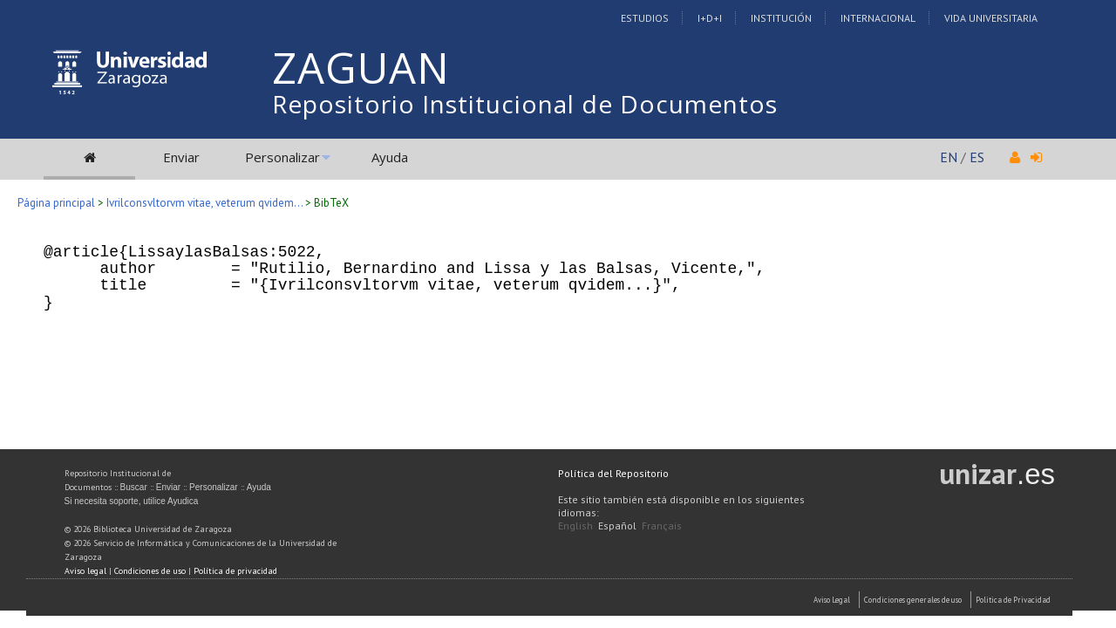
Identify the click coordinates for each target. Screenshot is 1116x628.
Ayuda (389, 157)
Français (662, 525)
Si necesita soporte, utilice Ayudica (132, 501)
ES (977, 157)
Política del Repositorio (613, 473)
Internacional (877, 17)
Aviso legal (85, 571)
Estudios (645, 17)
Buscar (133, 487)
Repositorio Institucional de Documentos (525, 103)
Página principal (56, 202)
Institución (781, 17)
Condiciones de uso (150, 571)
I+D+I (710, 17)
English (575, 525)
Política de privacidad (235, 571)
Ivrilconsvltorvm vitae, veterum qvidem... (204, 202)
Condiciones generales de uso (913, 599)
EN (948, 157)
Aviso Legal (831, 599)
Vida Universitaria (991, 17)
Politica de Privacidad (1013, 599)
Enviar (181, 157)
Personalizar (282, 157)
